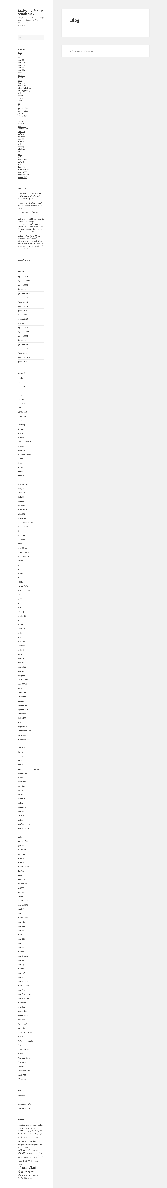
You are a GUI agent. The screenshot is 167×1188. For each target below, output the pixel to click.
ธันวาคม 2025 (23, 302)
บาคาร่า (21, 78)
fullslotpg (21, 149)
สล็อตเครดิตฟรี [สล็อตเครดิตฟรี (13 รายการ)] (26, 1171)
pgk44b (21, 620)
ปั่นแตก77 (21, 879)
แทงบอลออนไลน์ (24, 1071)
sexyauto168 (23, 726)
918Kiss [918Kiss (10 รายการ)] (39, 1125)
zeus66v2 (21, 816)
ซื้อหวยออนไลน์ (23, 175)
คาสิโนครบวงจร (24, 824)
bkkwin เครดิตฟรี (24, 442)
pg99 (20, 603)
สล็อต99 (21, 960)
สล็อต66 (21, 60)
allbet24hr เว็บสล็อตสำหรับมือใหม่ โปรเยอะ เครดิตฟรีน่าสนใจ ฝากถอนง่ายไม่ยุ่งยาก (29, 196)
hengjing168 (23, 484)
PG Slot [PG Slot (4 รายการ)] (30, 1138)
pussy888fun (23, 680)
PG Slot (20, 582)
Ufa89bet (21, 799)
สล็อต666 (21, 939)
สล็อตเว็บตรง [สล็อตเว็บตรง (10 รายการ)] (24, 1175)
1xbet (20, 391)
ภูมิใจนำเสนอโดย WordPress (81, 51)
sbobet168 (22, 718)
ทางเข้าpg (21, 854)
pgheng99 (22, 146)
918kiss (20, 121)
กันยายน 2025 (23, 315)
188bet (20, 382)
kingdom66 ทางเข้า (25, 522)
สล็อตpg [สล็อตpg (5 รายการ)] (26, 1164)
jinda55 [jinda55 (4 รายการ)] (35, 1131)
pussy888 (21, 75)
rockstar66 (22, 692)
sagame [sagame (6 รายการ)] (28, 1144)
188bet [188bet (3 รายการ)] (27, 1125)
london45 (21, 539)
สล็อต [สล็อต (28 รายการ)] (39, 1157)
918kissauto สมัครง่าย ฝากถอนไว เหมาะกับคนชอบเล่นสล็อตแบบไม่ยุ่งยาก (30, 205)
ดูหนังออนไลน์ (23, 108)
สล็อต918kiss (23, 956)
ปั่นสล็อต (21, 871)
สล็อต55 (21, 930)
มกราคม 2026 (23, 298)
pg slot (20, 95)
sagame (21, 701)
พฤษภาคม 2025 (24, 332)
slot (19, 103)
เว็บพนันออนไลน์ (24, 1049)
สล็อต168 (21, 922)
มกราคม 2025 (23, 349)
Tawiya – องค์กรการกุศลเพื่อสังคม (31, 12)
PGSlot (20, 624)
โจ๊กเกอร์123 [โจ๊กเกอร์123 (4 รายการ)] (28, 1178)
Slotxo (20, 756)
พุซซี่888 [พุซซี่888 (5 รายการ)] (32, 1157)
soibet (20, 760)
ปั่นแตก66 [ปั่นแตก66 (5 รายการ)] (25, 1157)
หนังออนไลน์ (22, 159)
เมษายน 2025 (23, 336)
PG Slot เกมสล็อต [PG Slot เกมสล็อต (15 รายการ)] (27, 1141)
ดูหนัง (20, 154)
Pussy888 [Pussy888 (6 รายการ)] (21, 1144)
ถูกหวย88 (21, 845)
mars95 (21, 561)
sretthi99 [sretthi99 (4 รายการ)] (29, 1147)
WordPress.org (24, 1108)
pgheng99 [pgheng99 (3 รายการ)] (39, 1134)
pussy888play (23, 684)
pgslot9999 (22, 637)
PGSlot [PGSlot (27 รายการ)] (22, 1137)
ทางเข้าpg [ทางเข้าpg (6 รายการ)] (34, 1150)
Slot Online (22, 748)
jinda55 (21, 55)
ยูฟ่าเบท (20, 896)
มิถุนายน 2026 (23, 276)
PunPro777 (22, 663)
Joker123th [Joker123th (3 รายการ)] (30, 1134)
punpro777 (22, 172)
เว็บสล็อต (21, 1054)
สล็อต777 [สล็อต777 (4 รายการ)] (20, 1164)
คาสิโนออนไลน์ (23, 828)
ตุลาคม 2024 (22, 361)
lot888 (20, 544)
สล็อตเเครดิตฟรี (23, 998)
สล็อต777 (21, 943)
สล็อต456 (21, 926)
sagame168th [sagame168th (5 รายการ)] (37, 1145)
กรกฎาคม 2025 (23, 323)
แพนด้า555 (22, 1075)
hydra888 (21, 493)
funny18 (21, 476)
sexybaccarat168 (24, 731)
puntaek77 (22, 671)
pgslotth (21, 650)
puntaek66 (22, 667)
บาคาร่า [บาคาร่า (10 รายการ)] (21, 1152)
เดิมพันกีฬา (22, 1028)
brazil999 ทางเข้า (24, 454)
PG (19, 578)
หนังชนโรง (22, 126)
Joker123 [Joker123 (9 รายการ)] (22, 1133)
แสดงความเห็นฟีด (24, 1104)
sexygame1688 (24, 739)
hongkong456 (23, 488)
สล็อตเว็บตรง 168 (24, 994)
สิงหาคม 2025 (23, 319)
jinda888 (21, 501)
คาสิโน (20, 820)
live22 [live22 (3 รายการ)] (34, 1134)
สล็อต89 (21, 952)
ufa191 (20, 794)
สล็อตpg (21, 964)
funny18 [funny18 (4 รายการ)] (35, 1128)
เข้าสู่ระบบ (21, 1095)
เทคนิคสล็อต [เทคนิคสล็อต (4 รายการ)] (34, 1175)
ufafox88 (21, 811)
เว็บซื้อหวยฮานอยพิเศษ (26, 1041)
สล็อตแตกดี (22, 1003)
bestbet (21, 433)
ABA (19, 408)
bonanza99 (22, 446)
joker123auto (23, 510)
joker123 (21, 50)
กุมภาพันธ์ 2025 (24, 344)
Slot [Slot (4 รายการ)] (19, 1147)
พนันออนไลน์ (22, 884)
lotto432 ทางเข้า (24, 548)
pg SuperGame (24, 590)
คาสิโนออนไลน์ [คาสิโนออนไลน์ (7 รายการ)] (24, 1150)
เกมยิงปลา (21, 1020)
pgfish (20, 607)
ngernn (21, 565)
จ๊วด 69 (20, 833)
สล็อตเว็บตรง (22, 62)
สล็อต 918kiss (23, 918)
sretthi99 (21, 765)
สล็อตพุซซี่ (21, 973)
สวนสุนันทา (22, 1007)
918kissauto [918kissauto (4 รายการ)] (21, 1128)
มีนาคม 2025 (22, 340)
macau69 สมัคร (24, 556)
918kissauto (22, 403)
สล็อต (20, 913)
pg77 (20, 599)
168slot (20, 378)
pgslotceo (21, 641)
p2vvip (20, 569)
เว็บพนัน (21, 1045)
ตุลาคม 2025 (22, 310)
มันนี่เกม (21, 892)
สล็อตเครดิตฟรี (23, 986)
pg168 (20, 52)
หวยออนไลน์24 (23, 1015)
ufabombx (22, 807)
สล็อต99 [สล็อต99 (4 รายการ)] (20, 1161)
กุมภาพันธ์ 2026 (24, 293)
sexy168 (21, 722)
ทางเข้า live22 (23, 850)
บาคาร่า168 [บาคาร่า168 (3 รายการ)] (29, 1153)
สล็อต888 (21, 67)
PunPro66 (22, 658)
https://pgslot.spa (24, 90)
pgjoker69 (22, 616)
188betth (21, 386)
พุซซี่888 (21, 888)
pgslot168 (21, 629)
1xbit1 (20, 395)
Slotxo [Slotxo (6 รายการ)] (23, 1147)
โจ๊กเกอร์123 (22, 116)
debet (20, 463)
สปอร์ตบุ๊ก (21, 909)
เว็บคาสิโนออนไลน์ (25, 1032)
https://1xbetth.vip (25, 88)
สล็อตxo (21, 969)
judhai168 (22, 518)
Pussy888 (21, 675)
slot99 (20, 57)
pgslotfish (21, 646)
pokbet (20, 654)
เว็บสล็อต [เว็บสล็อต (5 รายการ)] (21, 1178)
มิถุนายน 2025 (23, 327)
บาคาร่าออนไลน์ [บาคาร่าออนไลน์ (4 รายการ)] (37, 1153)
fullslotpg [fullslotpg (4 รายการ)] (29, 1128)
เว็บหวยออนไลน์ (24, 1058)
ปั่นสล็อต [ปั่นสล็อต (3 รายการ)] (20, 1157)
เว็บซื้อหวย (21, 1037)
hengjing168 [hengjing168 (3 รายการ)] (29, 1131)
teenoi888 (22, 777)
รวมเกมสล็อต (23, 901)
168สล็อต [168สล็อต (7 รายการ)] (21, 1125)
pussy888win (23, 688)
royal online (22, 697)
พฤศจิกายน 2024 (24, 357)
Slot (19, 743)
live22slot (21, 535)
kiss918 (20, 98)
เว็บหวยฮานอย (23, 1062)
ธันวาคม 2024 (23, 353)
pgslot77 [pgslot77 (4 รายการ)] (35, 1138)
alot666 (21, 420)
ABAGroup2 (22, 412)
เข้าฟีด (20, 1100)
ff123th (20, 467)
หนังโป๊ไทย (22, 85)
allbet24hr (22, 416)
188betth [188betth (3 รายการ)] (32, 1125)
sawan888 (22, 714)
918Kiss (21, 399)
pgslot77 (21, 164)
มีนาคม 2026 (22, 289)
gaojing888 (22, 480)
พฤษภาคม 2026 (24, 281)
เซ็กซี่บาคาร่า (23, 1024)
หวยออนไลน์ (22, 177)
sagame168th (23, 129)
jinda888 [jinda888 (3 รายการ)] (40, 1131)
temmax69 (22, 782)
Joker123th (22, 514)
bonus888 (21, 450)
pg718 (20, 595)
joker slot (21, 113)
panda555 (22, 573)
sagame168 (22, 705)
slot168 (20, 752)
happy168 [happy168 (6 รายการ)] (22, 1130)
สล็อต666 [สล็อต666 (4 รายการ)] (36, 1161)
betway (21, 437)
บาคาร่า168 (22, 141)
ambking (21, 425)
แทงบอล (21, 1066)
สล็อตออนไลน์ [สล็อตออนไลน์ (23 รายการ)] (27, 1168)
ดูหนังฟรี (21, 134)
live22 (20, 152)
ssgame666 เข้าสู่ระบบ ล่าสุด (28, 769)
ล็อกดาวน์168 (23, 905)
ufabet (20, 803)
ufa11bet (21, 786)
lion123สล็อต (23, 527)
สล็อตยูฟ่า (21, 977)
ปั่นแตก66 (21, 167)
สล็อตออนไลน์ (23, 981)
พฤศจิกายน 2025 (24, 306)
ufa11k (20, 790)
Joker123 (21, 505)
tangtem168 (22, 773)
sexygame (22, 735)
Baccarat (21, 429)
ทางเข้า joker (23, 111)
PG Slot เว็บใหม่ (24, 586)
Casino (20, 459)
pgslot (20, 73)
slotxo (20, 80)
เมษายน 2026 (23, 285)
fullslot (20, 471)
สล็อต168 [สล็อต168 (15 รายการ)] (28, 1161)
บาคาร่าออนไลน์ (24, 169)
